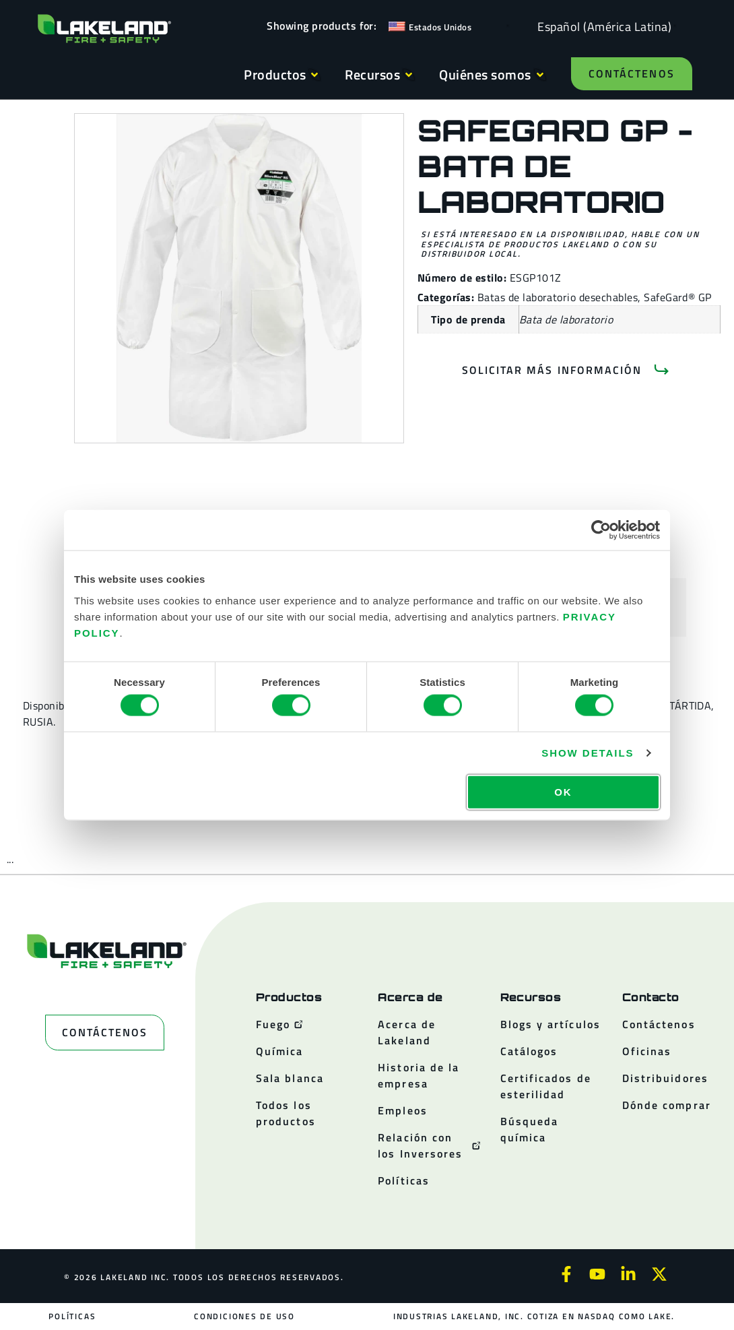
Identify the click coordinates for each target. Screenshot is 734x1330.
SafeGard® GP (678, 297)
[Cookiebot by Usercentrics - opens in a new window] (601, 530)
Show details (587, 753)
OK (563, 791)
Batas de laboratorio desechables (557, 297)
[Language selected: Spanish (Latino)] (601, 26)
